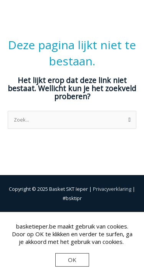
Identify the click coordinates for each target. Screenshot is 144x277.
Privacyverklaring (112, 188)
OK (72, 260)
